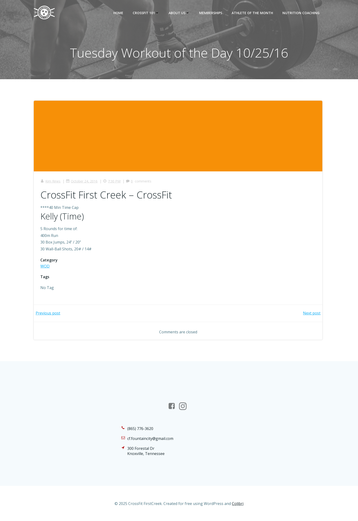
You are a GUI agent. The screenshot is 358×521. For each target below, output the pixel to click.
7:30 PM (112, 182)
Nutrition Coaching (301, 13)
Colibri (237, 506)
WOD (45, 266)
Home (119, 13)
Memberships (210, 13)
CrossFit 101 (146, 13)
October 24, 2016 (82, 182)
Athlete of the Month (252, 13)
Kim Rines (51, 182)
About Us (179, 13)
